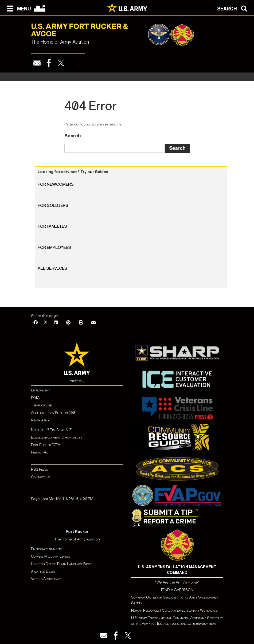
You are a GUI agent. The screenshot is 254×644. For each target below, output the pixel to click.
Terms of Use (41, 405)
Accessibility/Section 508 (53, 412)
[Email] (93, 323)
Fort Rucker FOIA (45, 445)
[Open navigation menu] (17, 8)
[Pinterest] (68, 323)
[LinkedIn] (55, 323)
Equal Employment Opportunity (56, 437)
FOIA (35, 397)
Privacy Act (40, 452)
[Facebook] (35, 323)
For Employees (54, 247)
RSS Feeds (39, 469)
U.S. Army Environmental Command (159, 618)
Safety (136, 603)
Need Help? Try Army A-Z (51, 430)
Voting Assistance (46, 579)
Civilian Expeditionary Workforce (189, 610)
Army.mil (77, 380)
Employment (40, 390)
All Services (52, 268)
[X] (46, 323)
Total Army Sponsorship (198, 597)
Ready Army (40, 420)
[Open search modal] (233, 8)
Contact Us (40, 477)
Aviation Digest (44, 571)
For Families (52, 226)
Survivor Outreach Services (154, 597)
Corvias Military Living (50, 556)
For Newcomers (56, 184)
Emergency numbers (46, 549)
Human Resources (145, 610)
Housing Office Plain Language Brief (61, 564)
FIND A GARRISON (177, 590)
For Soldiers (53, 205)
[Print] (80, 323)
